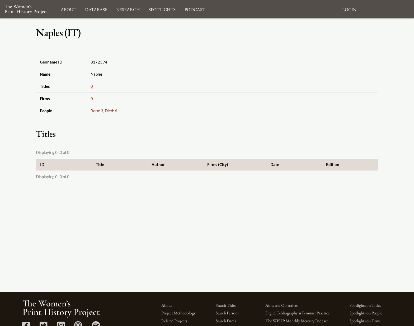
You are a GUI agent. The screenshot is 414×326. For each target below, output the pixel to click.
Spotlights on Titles (365, 305)
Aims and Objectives (281, 305)
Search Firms (226, 321)
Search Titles (226, 305)
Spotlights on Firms (365, 321)
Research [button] (128, 9)
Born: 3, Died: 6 (104, 110)
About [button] (68, 9)
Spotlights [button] (162, 9)
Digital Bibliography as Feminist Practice (297, 313)
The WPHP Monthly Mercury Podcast (296, 321)
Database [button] (96, 9)
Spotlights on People (366, 313)
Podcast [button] (195, 9)
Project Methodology (178, 313)
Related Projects (174, 321)
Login (349, 9)
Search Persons (227, 313)
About (166, 305)
